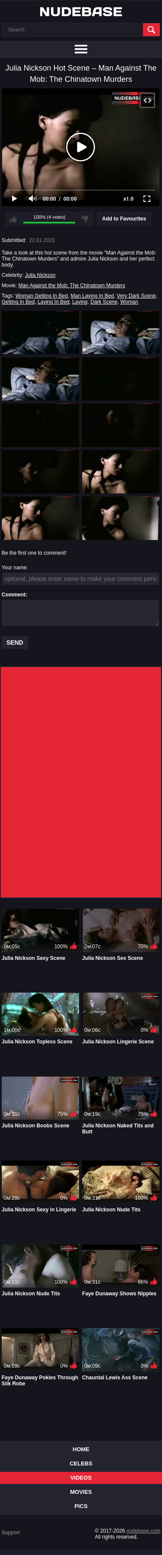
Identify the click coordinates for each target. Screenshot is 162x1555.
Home (81, 1449)
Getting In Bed (18, 302)
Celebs (81, 1463)
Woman (129, 302)
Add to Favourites (124, 219)
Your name (14, 568)
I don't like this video (85, 218)
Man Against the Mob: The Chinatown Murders (71, 285)
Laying (79, 302)
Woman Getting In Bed (42, 296)
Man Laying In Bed (92, 296)
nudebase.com (144, 1531)
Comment (13, 595)
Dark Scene (104, 302)
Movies (81, 1492)
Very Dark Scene (136, 296)
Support (11, 1533)
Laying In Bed (53, 302)
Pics (80, 1506)
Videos (81, 1477)
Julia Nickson (40, 275)
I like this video (13, 218)
